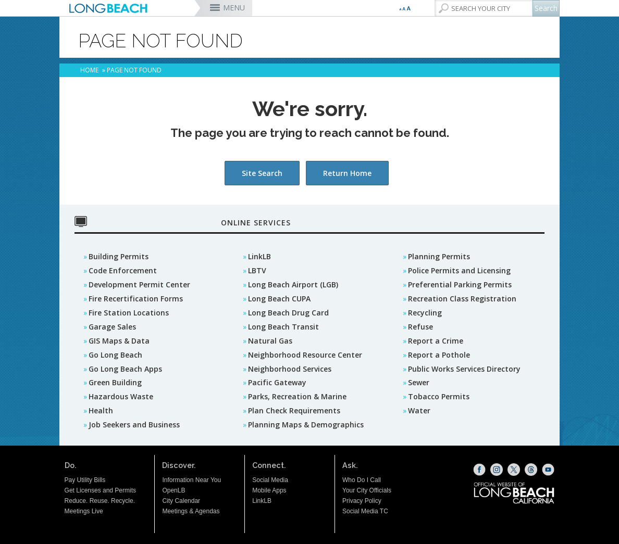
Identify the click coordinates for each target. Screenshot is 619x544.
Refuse (420, 327)
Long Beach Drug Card (288, 313)
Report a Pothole (439, 355)
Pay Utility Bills (85, 480)
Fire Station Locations (129, 313)
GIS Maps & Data (119, 341)
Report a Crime (435, 341)
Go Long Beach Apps (125, 369)
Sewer (418, 382)
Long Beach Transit (283, 327)
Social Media (270, 480)
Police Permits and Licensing (459, 270)
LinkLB (259, 256)
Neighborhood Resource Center (305, 355)
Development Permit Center (139, 284)
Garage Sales (112, 327)
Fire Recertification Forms (136, 298)
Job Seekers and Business (134, 424)
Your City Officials (366, 490)
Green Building (115, 382)
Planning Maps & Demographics (306, 424)
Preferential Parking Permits (460, 284)
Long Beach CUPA (279, 298)
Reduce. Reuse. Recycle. (100, 500)
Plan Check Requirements (294, 410)
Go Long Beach (115, 355)
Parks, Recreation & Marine (297, 396)
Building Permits (118, 256)
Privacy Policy (361, 500)
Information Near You (191, 480)
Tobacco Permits (438, 396)
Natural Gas (270, 341)
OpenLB (173, 490)
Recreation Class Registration (462, 298)
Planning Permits (439, 256)
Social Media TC (365, 511)
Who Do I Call (361, 480)
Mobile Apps (269, 490)
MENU (234, 7)
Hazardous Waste (121, 396)
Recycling (425, 313)
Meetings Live (84, 511)
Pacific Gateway (277, 382)
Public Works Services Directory (464, 369)
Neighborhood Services (289, 369)
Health (101, 410)
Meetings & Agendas (190, 511)
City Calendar (181, 500)
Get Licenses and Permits (100, 490)
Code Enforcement (123, 270)
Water (419, 410)
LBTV (257, 270)
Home (89, 70)
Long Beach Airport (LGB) (293, 284)
